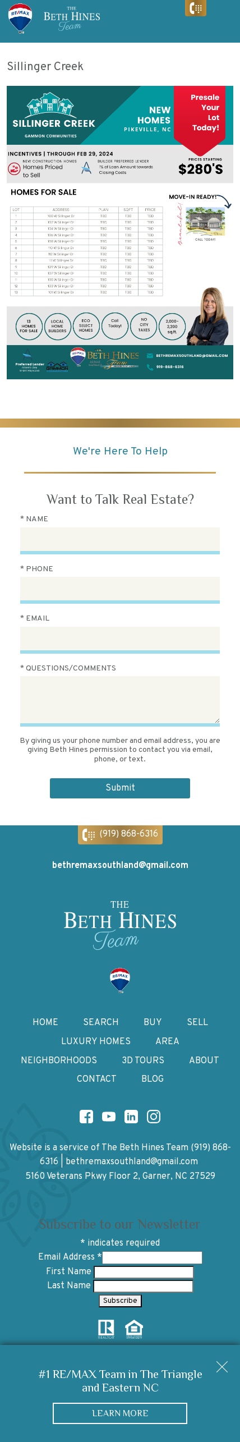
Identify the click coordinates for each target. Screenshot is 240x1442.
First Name (70, 1272)
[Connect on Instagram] (153, 1116)
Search (101, 1022)
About (204, 1061)
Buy (153, 1022)
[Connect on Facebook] (86, 1116)
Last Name (70, 1286)
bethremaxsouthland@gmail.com (132, 1162)
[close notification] (222, 1363)
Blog (152, 1079)
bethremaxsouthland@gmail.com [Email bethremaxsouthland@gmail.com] (120, 865)
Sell (197, 1022)
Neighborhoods (59, 1061)
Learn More (120, 1412)
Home (45, 1022)
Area (167, 1042)
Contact (97, 1079)
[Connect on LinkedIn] (131, 1116)
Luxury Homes (96, 1042)
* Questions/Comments (68, 668)
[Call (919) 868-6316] (195, 8)
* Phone (36, 569)
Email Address (70, 1257)
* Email (34, 618)
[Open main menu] (223, 21)
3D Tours (143, 1061)
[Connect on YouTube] (109, 1116)
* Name (34, 519)
